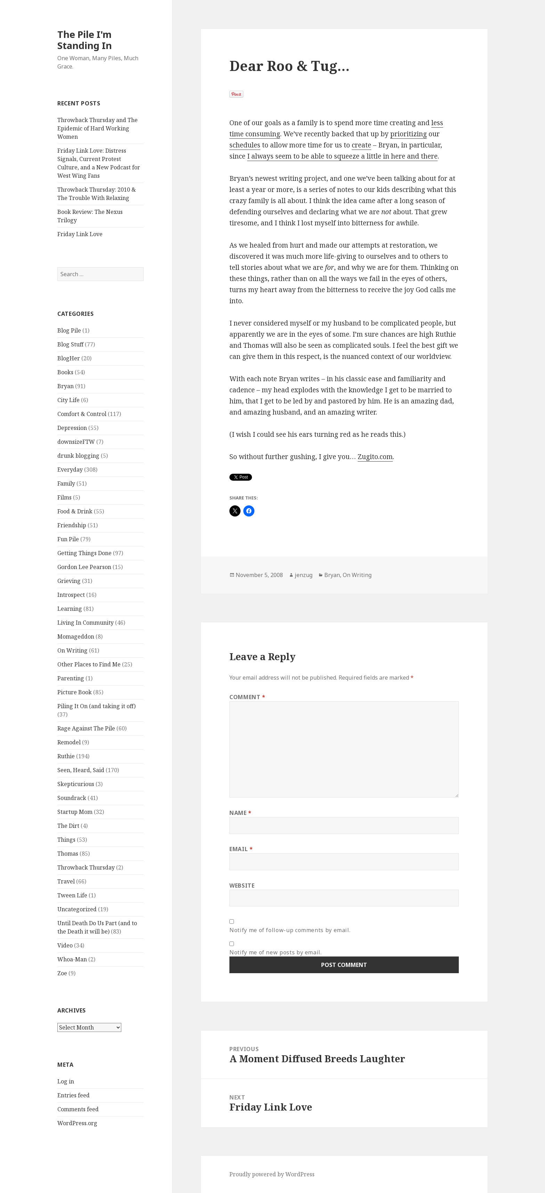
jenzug (303, 575)
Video (65, 945)
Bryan (65, 386)
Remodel (69, 742)
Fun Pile (68, 539)
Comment (247, 697)
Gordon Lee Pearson (84, 567)
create (361, 145)
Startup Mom (74, 812)
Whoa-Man (72, 959)
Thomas (67, 853)
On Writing (72, 650)
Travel (66, 881)
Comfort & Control (81, 414)
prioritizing (408, 133)
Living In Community (85, 622)
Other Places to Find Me (89, 664)
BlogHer (68, 358)
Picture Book (74, 692)
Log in (65, 1081)
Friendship (71, 525)
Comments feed (78, 1109)
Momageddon (75, 636)
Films (64, 497)
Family (66, 483)
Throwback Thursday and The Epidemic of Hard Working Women (97, 128)
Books (65, 372)
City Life (68, 400)
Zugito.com (375, 456)
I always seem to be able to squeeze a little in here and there (342, 156)
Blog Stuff (70, 344)
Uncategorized (77, 909)
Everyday (70, 469)
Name (240, 813)
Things (66, 839)
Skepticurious (75, 784)
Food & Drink (74, 511)
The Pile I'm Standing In (84, 40)
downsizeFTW (76, 442)
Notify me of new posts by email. (275, 952)
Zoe (62, 973)
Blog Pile (69, 330)
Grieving (69, 581)
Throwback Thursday (86, 867)
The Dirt (68, 826)
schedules (244, 145)
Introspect (71, 595)
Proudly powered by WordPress (272, 1174)
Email (241, 849)
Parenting (70, 678)
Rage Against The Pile (86, 728)
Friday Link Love (80, 234)
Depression (72, 428)
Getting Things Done (84, 553)
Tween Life (72, 895)
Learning (69, 608)
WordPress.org (77, 1123)
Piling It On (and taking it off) (96, 706)
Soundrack (71, 798)
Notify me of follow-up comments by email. (289, 930)
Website (241, 885)
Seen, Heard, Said (80, 770)
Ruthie (66, 756)
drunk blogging (78, 455)
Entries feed (73, 1095)
